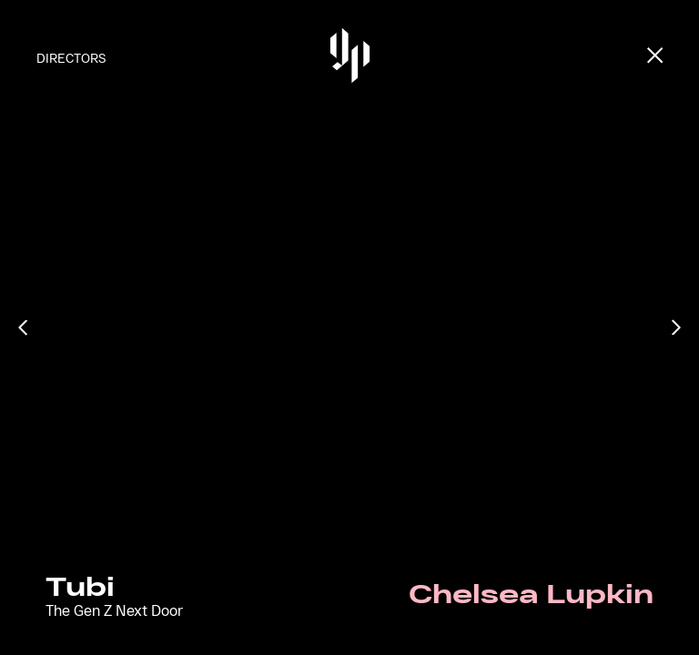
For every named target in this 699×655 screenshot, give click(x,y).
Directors (71, 58)
